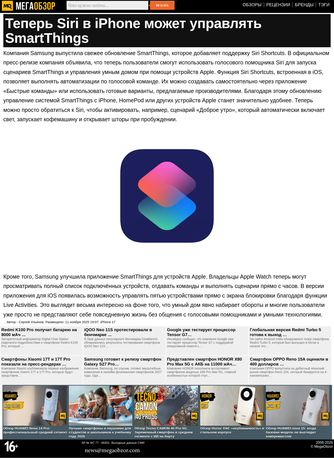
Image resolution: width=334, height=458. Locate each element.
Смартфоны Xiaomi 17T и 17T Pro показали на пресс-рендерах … (35, 361)
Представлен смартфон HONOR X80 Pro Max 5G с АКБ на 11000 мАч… (204, 361)
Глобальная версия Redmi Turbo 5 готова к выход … (285, 332)
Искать (162, 5)
